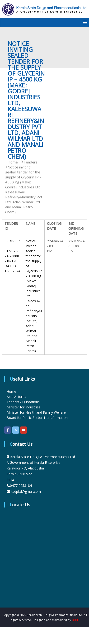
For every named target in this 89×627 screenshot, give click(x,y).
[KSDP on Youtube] (23, 430)
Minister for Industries (23, 407)
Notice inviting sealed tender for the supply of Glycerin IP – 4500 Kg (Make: (34, 261)
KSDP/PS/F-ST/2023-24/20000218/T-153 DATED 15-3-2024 (12, 256)
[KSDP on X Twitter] (15, 430)
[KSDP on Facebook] (7, 430)
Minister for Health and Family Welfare (36, 412)
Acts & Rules (16, 396)
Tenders (30, 162)
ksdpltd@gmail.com (26, 491)
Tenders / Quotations (23, 402)
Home (11, 391)
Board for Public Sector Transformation (37, 417)
